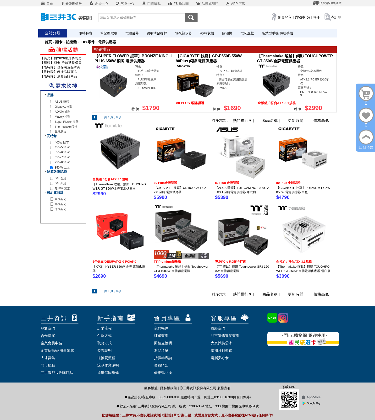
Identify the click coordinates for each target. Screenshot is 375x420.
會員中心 (98, 3)
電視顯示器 (183, 33)
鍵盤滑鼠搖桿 (157, 33)
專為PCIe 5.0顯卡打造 (230, 261)
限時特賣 (85, 33)
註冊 (316, 17)
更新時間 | (297, 120)
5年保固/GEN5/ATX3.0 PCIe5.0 (114, 261)
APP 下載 (235, 3)
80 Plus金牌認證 (165, 183)
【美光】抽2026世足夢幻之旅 (62, 58)
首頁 (47, 3)
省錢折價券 (71, 3)
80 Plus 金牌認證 (227, 183)
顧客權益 (151, 388)
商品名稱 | (271, 120)
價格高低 (321, 120)
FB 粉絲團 (178, 3)
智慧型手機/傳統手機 (277, 33)
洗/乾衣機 (207, 33)
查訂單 (336, 17)
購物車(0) (302, 17)
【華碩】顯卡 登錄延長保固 (61, 62)
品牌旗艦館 (207, 3)
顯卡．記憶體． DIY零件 (74, 42)
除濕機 (227, 33)
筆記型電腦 (108, 33)
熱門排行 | (244, 120)
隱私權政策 (168, 388)
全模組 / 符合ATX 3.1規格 (110, 179)
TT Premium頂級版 (167, 261)
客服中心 (124, 3)
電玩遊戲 (247, 33)
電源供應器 (107, 42)
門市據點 (151, 3)
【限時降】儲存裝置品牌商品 (62, 67)
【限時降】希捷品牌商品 (58, 72)
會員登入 (284, 17)
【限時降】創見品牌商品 (58, 76)
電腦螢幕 (132, 33)
